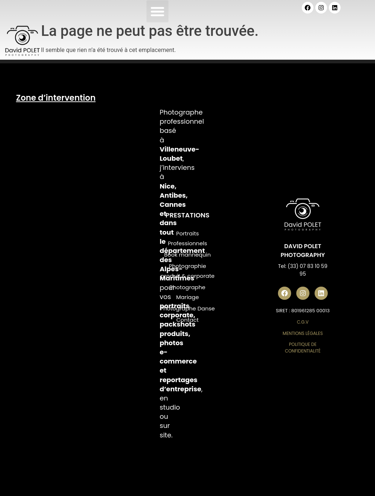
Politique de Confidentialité (303, 347)
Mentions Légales (303, 333)
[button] (157, 11)
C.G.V (303, 322)
